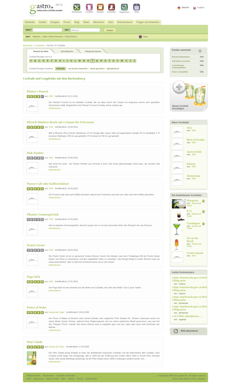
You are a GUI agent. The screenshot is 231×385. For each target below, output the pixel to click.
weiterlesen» (55, 108)
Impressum (38, 379)
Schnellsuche (67, 51)
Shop (136, 8)
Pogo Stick (33, 276)
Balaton (191, 163)
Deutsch (185, 7)
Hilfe (63, 379)
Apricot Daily (194, 151)
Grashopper (193, 223)
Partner (71, 379)
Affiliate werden (34, 375)
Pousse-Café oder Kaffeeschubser (48, 183)
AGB (29, 379)
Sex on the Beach (192, 240)
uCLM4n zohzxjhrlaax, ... (188, 316)
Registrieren (125, 8)
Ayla (189, 127)
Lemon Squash (195, 253)
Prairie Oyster (36, 245)
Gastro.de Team (56, 312)
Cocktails (89, 8)
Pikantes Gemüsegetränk (42, 214)
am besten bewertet (77, 68)
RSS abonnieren (189, 331)
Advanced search (93, 51)
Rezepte (100, 8)
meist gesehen (97, 68)
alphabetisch (113, 68)
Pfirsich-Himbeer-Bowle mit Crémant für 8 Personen (60, 122)
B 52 (189, 211)
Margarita (192, 200)
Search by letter (41, 51)
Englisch (200, 7)
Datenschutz (91, 379)
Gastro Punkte (52, 379)
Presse (80, 379)
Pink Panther (35, 153)
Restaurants (77, 8)
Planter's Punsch (37, 91)
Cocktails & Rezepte (65, 375)
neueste (60, 68)
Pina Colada (34, 341)
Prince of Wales (36, 307)
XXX (51, 96)
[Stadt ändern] (71, 37)
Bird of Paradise (196, 139)
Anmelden (112, 8)
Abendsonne (193, 176)
